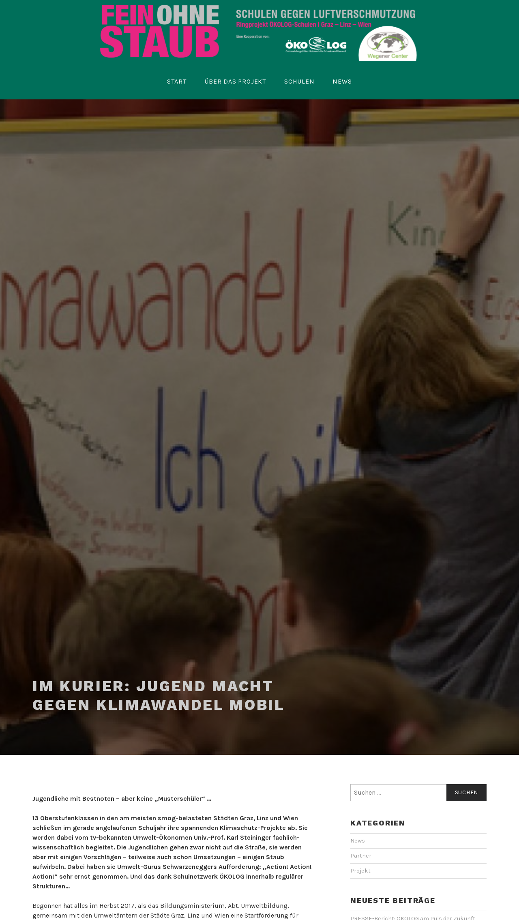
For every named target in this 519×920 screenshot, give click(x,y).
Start (176, 81)
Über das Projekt (235, 81)
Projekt (360, 870)
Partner (360, 855)
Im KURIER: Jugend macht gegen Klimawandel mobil (158, 695)
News (342, 81)
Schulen (299, 81)
